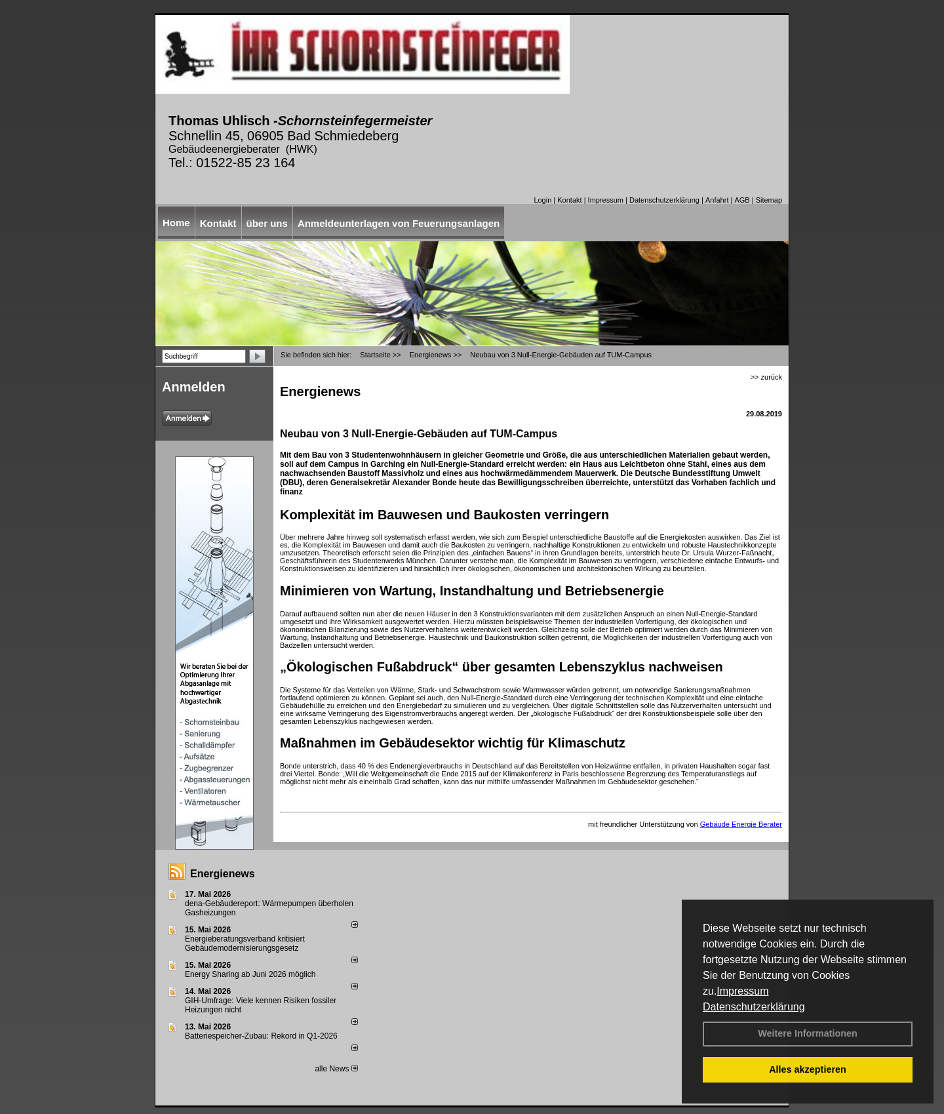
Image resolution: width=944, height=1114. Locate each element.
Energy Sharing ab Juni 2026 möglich (250, 974)
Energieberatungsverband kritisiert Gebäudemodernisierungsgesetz (245, 943)
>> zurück (766, 377)
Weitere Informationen (807, 1033)
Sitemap (769, 200)
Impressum (742, 991)
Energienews (222, 873)
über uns (267, 223)
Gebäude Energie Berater (741, 824)
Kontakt (569, 200)
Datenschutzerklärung (754, 1006)
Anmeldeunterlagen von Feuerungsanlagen (399, 223)
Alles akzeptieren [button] (807, 1069)
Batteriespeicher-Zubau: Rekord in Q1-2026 (261, 1036)
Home (176, 222)
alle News (336, 1068)
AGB (741, 200)
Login (542, 200)
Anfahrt (716, 200)
